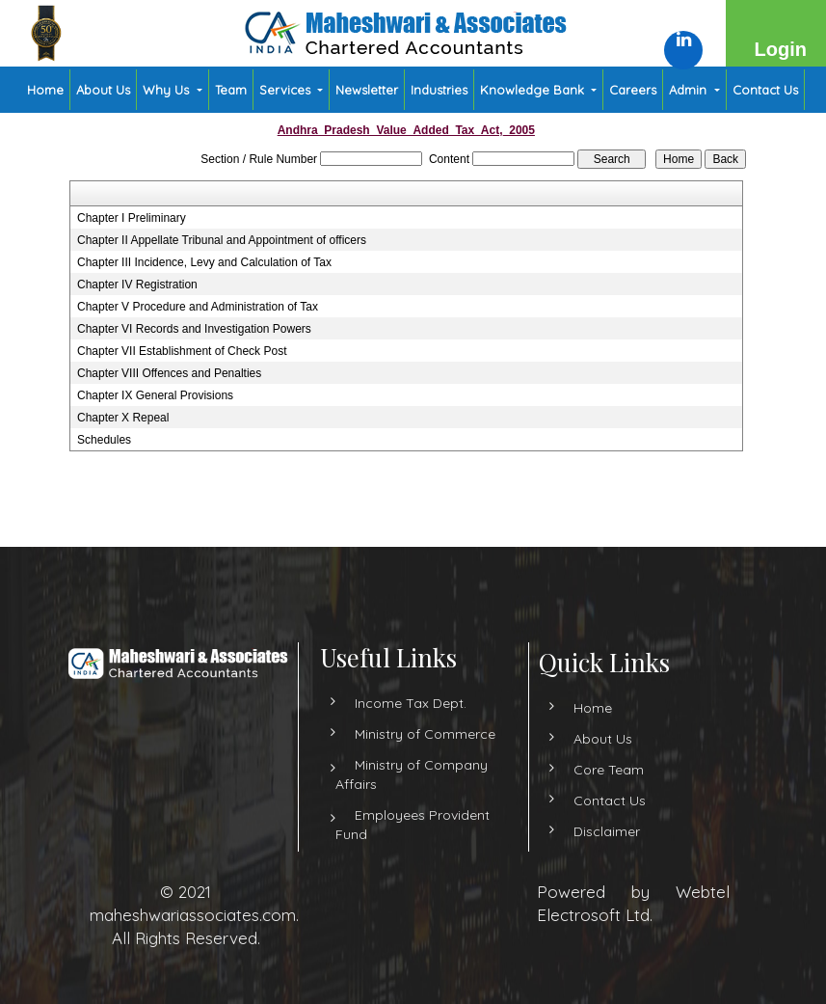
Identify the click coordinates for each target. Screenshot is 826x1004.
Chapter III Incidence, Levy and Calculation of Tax (204, 262)
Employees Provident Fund (412, 842)
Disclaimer (589, 831)
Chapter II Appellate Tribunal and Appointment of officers (221, 240)
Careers (632, 89)
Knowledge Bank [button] (534, 89)
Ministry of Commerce (425, 751)
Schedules (104, 440)
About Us (103, 89)
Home (45, 89)
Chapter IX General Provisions (155, 395)
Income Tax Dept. (410, 720)
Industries (439, 89)
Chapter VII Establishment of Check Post (181, 351)
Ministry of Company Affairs (411, 791)
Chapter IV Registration (137, 284)
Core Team (591, 769)
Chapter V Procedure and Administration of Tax (197, 306)
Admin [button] (689, 89)
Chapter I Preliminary (131, 218)
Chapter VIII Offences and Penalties (169, 373)
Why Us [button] (168, 89)
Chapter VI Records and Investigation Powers (194, 329)
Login (781, 49)
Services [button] (286, 89)
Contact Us (765, 89)
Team (231, 89)
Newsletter (366, 89)
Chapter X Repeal (123, 417)
